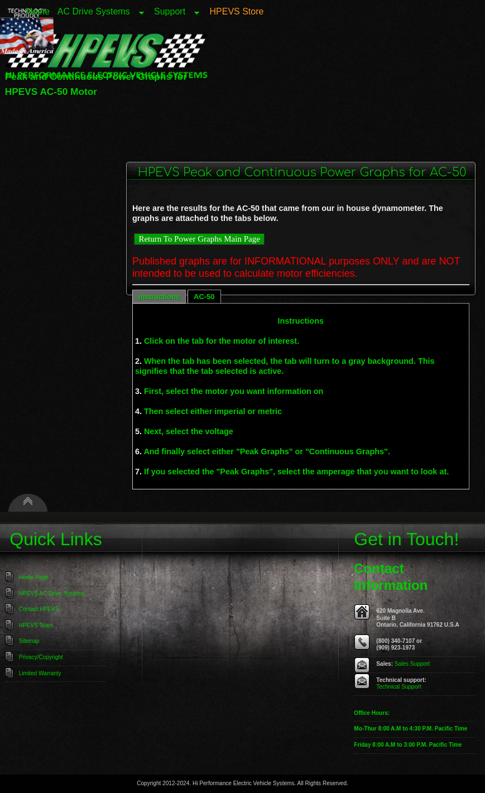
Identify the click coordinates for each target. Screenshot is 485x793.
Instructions (159, 296)
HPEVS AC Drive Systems (52, 593)
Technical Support (398, 687)
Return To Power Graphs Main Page (199, 238)
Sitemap (29, 641)
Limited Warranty (40, 673)
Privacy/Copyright (41, 657)
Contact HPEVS (39, 609)
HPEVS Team (36, 625)
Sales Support (412, 664)
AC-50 (204, 296)
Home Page (34, 577)
